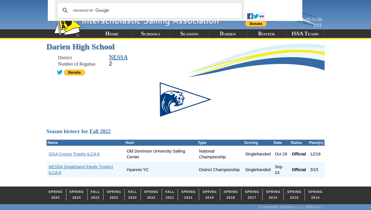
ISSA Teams (305, 34)
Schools (150, 34)
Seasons (189, 34)
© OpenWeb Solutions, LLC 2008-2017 (291, 207)
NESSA (118, 57)
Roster (266, 34)
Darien (228, 34)
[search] (148, 10)
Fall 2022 (100, 131)
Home (111, 34)
